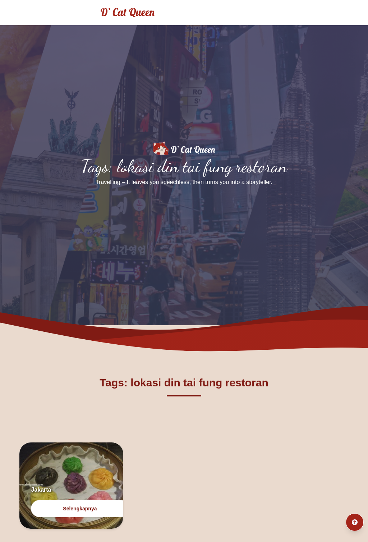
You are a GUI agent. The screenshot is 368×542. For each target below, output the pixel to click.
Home (267, 12)
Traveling (303, 12)
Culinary (342, 12)
